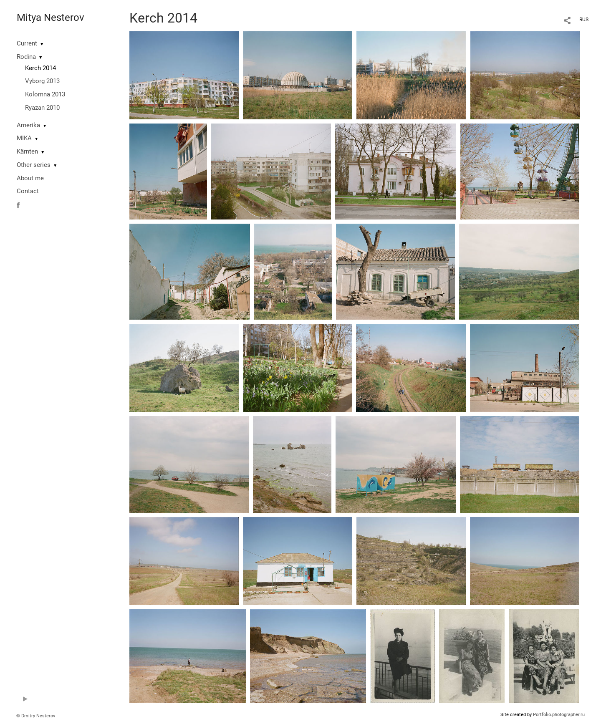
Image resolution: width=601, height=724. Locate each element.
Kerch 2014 (40, 68)
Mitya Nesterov (50, 17)
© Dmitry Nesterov (35, 716)
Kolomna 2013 (45, 94)
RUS (583, 20)
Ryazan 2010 (42, 107)
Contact (28, 191)
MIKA (24, 138)
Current (27, 43)
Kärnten (27, 151)
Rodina (26, 57)
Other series (34, 165)
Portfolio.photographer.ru (559, 714)
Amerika (28, 125)
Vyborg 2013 (42, 81)
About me (30, 178)
